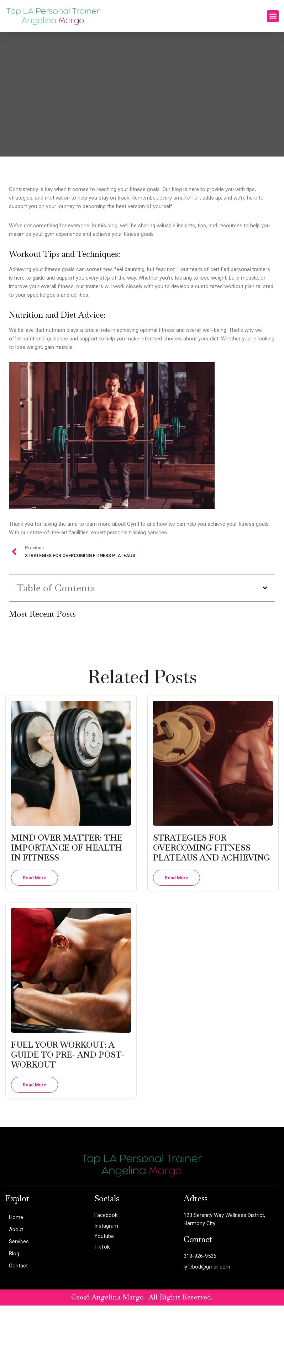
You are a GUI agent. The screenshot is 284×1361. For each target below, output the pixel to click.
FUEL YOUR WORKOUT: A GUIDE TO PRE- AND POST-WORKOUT (67, 1054)
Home (16, 1217)
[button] (273, 16)
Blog (14, 1253)
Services (19, 1241)
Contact (18, 1265)
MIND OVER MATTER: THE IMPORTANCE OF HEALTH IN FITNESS (66, 847)
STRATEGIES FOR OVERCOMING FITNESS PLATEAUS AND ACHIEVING (211, 847)
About (16, 1229)
